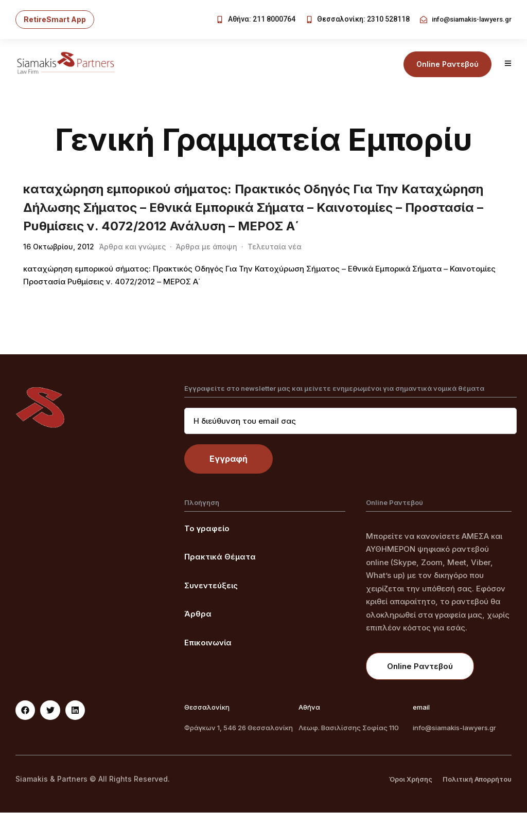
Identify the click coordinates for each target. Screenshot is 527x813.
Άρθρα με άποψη (206, 247)
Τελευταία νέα (275, 247)
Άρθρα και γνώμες (132, 247)
